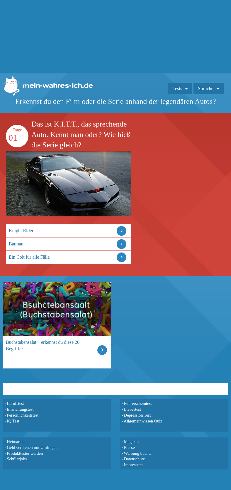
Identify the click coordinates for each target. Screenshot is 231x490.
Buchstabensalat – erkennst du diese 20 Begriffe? (42, 345)
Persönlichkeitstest (22, 415)
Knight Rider (21, 230)
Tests (177, 88)
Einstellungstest (20, 409)
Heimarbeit (16, 441)
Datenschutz (134, 459)
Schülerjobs (17, 459)
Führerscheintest (138, 403)
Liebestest (132, 409)
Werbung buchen (138, 453)
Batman (16, 243)
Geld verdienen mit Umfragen (32, 447)
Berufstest (15, 403)
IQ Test (13, 421)
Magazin (131, 441)
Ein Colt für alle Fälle (29, 257)
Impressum (133, 464)
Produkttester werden (25, 453)
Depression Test (137, 415)
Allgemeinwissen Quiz (143, 421)
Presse (129, 447)
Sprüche (205, 88)
